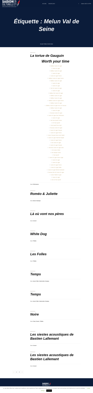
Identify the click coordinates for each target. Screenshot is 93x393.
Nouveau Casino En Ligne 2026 (56, 147)
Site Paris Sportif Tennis (56, 120)
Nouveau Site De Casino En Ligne (56, 172)
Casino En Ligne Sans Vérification (56, 115)
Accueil (41, 44)
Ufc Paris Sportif (56, 123)
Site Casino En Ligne (56, 142)
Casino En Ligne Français (56, 130)
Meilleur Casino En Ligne (56, 66)
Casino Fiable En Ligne (56, 174)
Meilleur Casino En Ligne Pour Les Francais (56, 105)
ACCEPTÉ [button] (49, 390)
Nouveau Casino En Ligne (56, 113)
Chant (34, 321)
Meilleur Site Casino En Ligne (56, 93)
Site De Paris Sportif (56, 179)
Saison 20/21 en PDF (86, 3)
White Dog (38, 234)
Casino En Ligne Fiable (56, 167)
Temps (35, 274)
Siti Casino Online (56, 150)
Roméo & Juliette (44, 194)
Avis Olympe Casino (56, 152)
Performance (36, 184)
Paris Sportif (56, 155)
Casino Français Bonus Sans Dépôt (56, 135)
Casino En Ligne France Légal (56, 157)
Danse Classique (37, 200)
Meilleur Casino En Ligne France (56, 78)
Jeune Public (36, 281)
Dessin (37, 321)
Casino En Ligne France (56, 75)
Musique (47, 281)
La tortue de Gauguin (47, 55)
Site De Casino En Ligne (56, 88)
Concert (34, 220)
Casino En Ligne (56, 68)
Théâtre (34, 240)
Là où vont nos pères (47, 214)
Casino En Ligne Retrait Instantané (56, 170)
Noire (34, 314)
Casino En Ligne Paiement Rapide (56, 137)
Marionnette (42, 281)
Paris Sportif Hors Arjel (56, 125)
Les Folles (38, 254)
